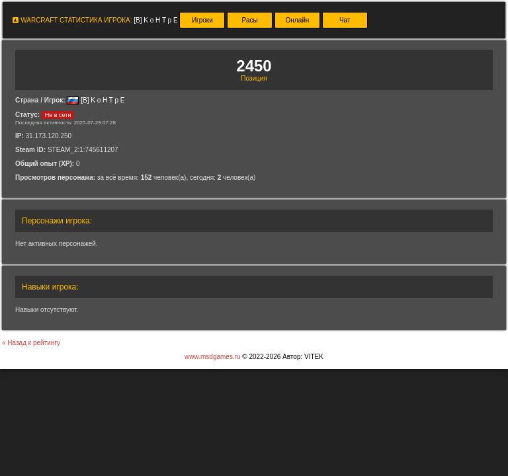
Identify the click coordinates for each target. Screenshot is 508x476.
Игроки (202, 20)
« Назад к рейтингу (31, 342)
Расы (250, 20)
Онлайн (298, 20)
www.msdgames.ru (212, 356)
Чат (345, 20)
